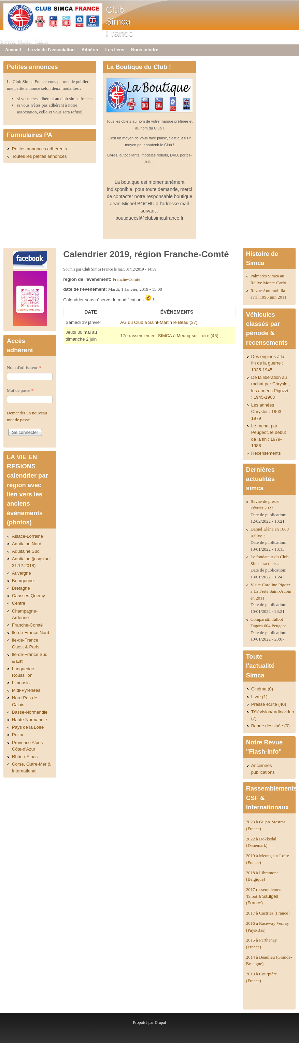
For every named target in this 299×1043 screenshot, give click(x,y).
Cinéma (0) (262, 688)
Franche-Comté (126, 279)
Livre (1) (259, 696)
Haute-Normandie (29, 719)
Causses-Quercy (28, 595)
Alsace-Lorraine (27, 536)
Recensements (266, 453)
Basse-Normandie (29, 712)
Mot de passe (20, 390)
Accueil (13, 49)
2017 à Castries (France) (267, 913)
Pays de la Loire (28, 727)
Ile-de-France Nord (30, 632)
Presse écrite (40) (268, 704)
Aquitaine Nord (26, 543)
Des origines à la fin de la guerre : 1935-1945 (267, 363)
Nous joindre (144, 49)
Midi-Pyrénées (26, 690)
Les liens (115, 49)
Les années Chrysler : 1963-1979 (267, 411)
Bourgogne (23, 580)
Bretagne (21, 588)
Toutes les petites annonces (39, 156)
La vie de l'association (51, 49)
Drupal (160, 1022)
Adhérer (90, 49)
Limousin (21, 682)
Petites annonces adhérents (39, 148)
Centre (18, 603)
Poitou (18, 734)
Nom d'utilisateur (24, 367)
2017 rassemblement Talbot (264, 896)
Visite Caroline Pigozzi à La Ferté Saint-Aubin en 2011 (271, 591)
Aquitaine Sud (26, 551)
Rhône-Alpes (25, 756)
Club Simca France (119, 21)
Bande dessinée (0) (270, 725)
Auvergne (21, 573)
